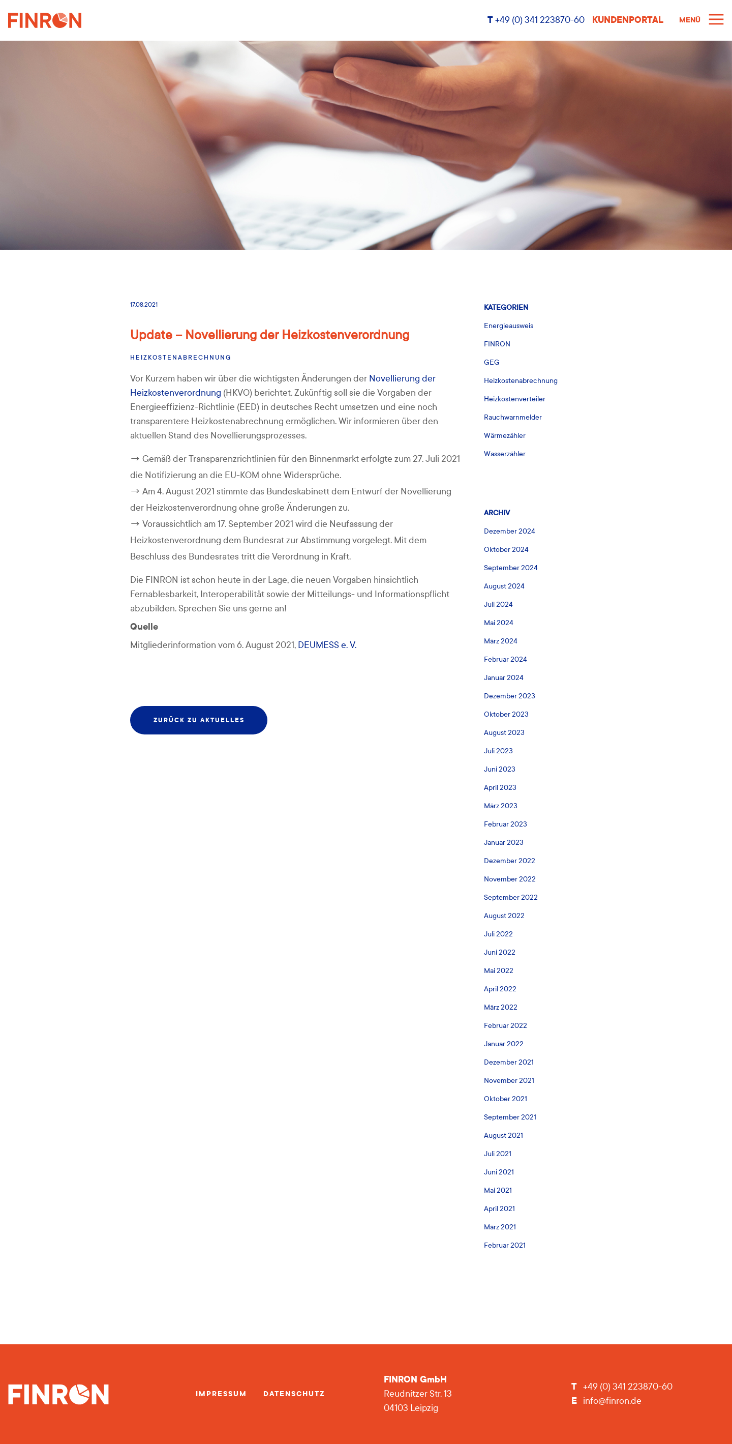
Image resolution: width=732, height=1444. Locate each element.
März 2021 (500, 1227)
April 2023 (500, 787)
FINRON (497, 344)
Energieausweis (508, 325)
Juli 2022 (498, 934)
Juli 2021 (497, 1154)
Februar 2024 (505, 659)
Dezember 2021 (509, 1062)
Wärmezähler (505, 435)
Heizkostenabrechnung (180, 357)
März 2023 (500, 806)
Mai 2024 (498, 622)
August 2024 (504, 586)
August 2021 (503, 1135)
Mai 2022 (498, 970)
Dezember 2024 (509, 531)
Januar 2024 (504, 677)
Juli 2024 (498, 604)
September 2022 (511, 897)
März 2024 (500, 641)
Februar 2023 (505, 824)
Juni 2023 (499, 769)
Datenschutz (294, 1394)
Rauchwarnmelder (513, 417)
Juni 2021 (499, 1172)
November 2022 (510, 879)
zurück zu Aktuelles (199, 720)
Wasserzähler (505, 454)
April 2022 (500, 989)
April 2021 (499, 1208)
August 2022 (504, 915)
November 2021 (509, 1080)
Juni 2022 (499, 952)
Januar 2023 (504, 842)
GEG (492, 362)
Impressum (221, 1394)
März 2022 (500, 1007)
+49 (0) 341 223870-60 (539, 20)
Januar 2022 (504, 1044)
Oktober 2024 (506, 549)
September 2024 (511, 568)
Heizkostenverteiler (514, 399)
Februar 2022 (505, 1025)
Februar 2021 (505, 1245)
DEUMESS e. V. (327, 645)
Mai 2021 (498, 1190)
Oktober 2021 (505, 1099)
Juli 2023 (498, 751)
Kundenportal (627, 20)
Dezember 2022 (509, 861)
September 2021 (510, 1117)
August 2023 (504, 732)
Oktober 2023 (506, 714)
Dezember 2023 (509, 696)
